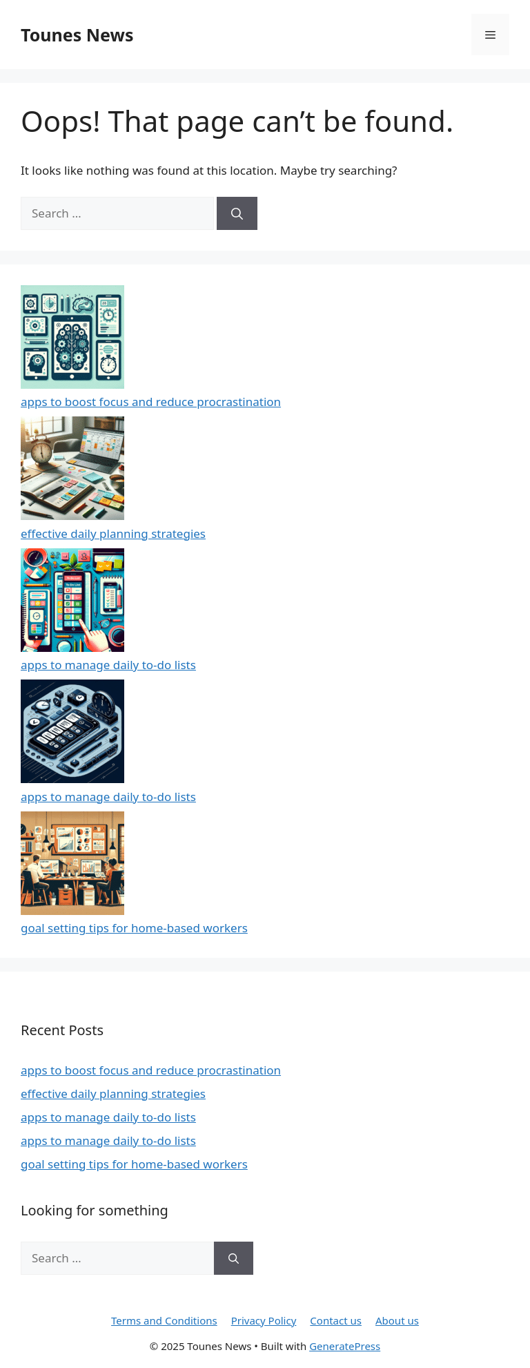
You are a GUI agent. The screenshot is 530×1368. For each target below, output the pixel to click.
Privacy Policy (264, 1320)
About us (397, 1320)
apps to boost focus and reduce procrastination (151, 402)
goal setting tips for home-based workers (134, 928)
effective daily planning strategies (113, 533)
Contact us (336, 1320)
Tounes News (77, 34)
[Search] (237, 213)
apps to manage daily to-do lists (108, 665)
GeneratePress (344, 1346)
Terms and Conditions (164, 1320)
